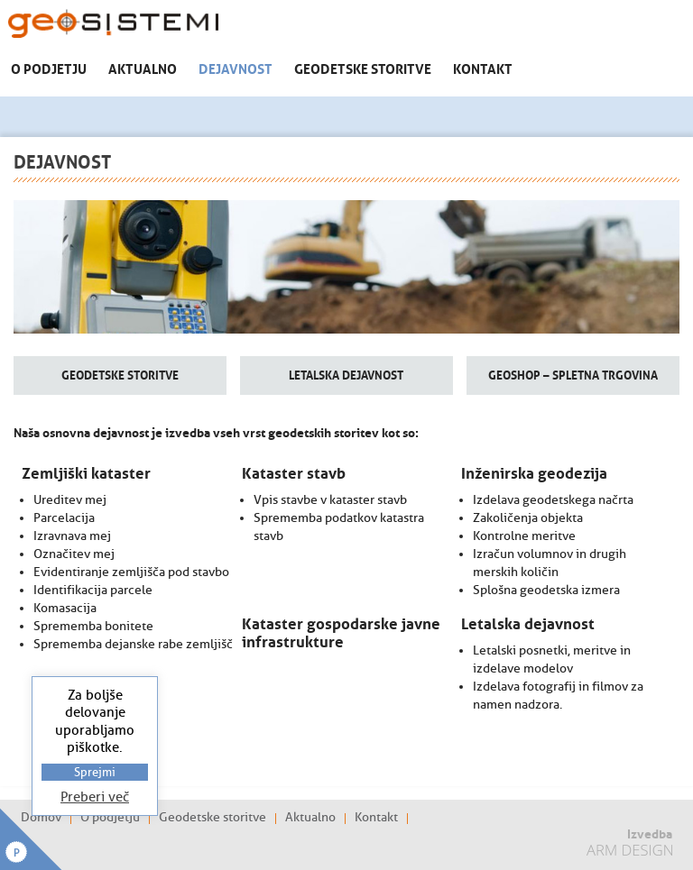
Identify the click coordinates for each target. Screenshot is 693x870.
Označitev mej (74, 554)
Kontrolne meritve (524, 536)
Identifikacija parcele (92, 590)
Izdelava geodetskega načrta (553, 500)
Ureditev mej (69, 500)
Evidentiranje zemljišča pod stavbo (131, 572)
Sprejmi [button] (95, 772)
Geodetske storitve (362, 67)
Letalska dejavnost (346, 373)
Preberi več (94, 797)
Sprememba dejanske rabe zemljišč (133, 644)
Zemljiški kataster (86, 471)
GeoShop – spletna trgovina (573, 373)
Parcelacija (64, 518)
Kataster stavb (294, 471)
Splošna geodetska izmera (546, 590)
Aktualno (142, 67)
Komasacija (65, 608)
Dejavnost (236, 67)
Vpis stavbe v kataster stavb (330, 500)
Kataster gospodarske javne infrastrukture (341, 631)
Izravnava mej (72, 536)
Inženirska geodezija (534, 471)
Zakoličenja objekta (528, 518)
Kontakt (483, 67)
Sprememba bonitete (93, 626)
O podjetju (49, 67)
